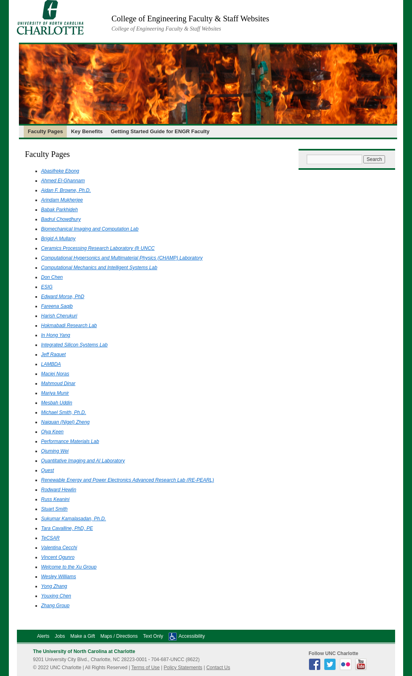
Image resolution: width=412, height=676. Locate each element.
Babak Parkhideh (59, 209)
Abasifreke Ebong (60, 171)
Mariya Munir (55, 393)
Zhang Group (55, 605)
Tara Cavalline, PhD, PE (67, 528)
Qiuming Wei (54, 451)
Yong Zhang (54, 586)
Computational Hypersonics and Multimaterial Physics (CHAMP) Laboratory (121, 258)
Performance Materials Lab (70, 441)
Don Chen (52, 277)
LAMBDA (51, 364)
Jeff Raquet (53, 354)
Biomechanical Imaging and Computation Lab (89, 229)
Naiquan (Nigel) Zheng (65, 422)
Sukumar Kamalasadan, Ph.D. (73, 518)
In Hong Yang (55, 335)
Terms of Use (145, 667)
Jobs (60, 636)
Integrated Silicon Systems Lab (74, 345)
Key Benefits (87, 131)
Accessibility (192, 636)
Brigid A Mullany (58, 238)
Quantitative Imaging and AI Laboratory (83, 461)
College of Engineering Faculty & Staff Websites (190, 18)
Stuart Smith (54, 509)
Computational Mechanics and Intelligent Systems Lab (99, 267)
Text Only (153, 636)
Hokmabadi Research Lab (69, 325)
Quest (47, 470)
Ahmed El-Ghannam (63, 180)
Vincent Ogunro (57, 557)
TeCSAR (50, 538)
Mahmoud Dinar (58, 383)
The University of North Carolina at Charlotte (84, 651)
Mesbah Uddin (56, 403)
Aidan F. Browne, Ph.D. (66, 190)
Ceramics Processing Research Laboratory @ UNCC (97, 248)
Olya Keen (52, 432)
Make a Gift (82, 636)
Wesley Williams (58, 576)
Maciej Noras (55, 374)
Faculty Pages (45, 131)
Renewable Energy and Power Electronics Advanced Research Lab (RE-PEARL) (127, 480)
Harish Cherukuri (59, 316)
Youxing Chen (56, 596)
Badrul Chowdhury (61, 219)
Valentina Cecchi (59, 547)
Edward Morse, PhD (62, 296)
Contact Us (218, 667)
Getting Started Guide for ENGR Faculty (160, 131)
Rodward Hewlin (58, 490)
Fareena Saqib (57, 306)
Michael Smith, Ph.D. (63, 412)
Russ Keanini (55, 499)
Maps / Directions (119, 636)
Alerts (43, 636)
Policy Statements (183, 667)
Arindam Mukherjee (62, 200)
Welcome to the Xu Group (69, 567)
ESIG (47, 287)
